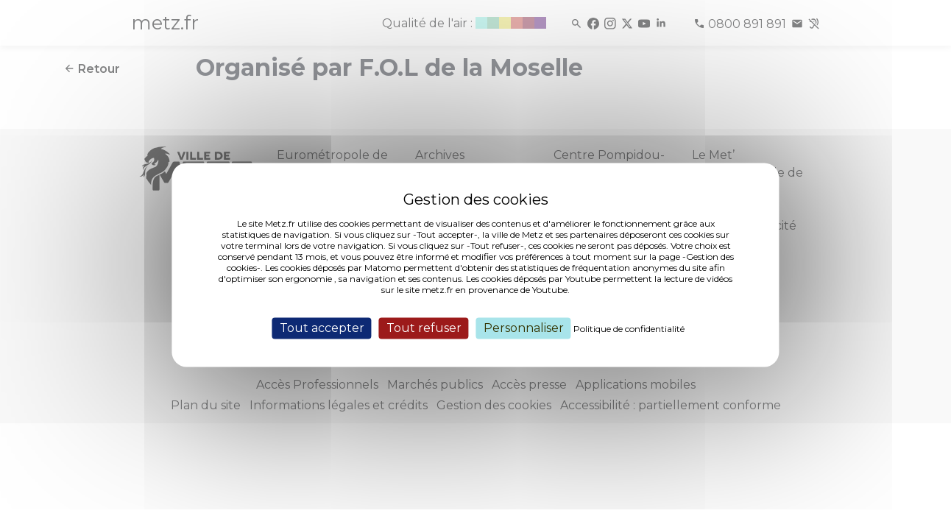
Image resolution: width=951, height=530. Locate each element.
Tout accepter (322, 328)
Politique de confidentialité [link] (629, 328)
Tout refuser (424, 328)
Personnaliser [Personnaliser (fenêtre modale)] (524, 328)
